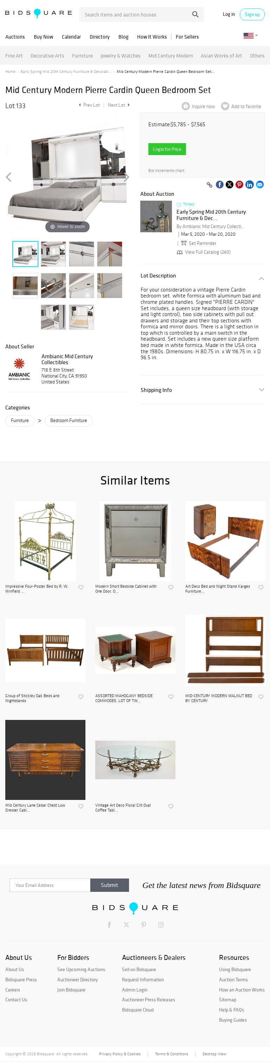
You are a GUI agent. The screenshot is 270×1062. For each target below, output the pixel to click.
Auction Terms (233, 979)
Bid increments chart (166, 170)
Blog (123, 36)
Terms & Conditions (171, 1053)
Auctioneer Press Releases (148, 999)
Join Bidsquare (71, 990)
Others (257, 55)
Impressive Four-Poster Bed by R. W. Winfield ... (36, 589)
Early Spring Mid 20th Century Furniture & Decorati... (66, 71)
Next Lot (119, 105)
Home (10, 71)
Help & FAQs (231, 1010)
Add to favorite (246, 106)
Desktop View (214, 1053)
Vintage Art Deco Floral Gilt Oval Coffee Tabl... (123, 808)
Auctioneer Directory (77, 979)
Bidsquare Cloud (138, 1010)
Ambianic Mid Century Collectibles (67, 359)
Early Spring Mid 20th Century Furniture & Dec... (211, 215)
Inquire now (203, 106)
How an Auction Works (242, 990)
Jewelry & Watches (121, 55)
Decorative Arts (47, 55)
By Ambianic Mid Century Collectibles (211, 226)
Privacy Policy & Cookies (120, 1053)
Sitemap (227, 999)
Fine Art (14, 55)
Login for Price (167, 149)
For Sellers (187, 36)
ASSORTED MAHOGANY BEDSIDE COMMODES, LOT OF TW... (124, 698)
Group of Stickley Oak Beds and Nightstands (32, 698)
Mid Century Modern (170, 55)
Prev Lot (88, 105)
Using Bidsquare (235, 969)
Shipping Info (156, 390)
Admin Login (134, 990)
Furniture (82, 55)
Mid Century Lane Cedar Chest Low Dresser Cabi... (35, 808)
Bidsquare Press (21, 979)
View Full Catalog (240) (203, 252)
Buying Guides (233, 1020)
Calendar (71, 36)
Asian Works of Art (221, 55)
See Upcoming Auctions (81, 969)
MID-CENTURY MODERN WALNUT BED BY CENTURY (218, 698)
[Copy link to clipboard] (209, 185)
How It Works (152, 36)
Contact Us (16, 999)
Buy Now (43, 36)
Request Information (143, 979)
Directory (100, 36)
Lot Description (158, 275)
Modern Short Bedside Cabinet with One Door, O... (125, 589)
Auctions (15, 36)
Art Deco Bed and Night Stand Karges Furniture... (217, 589)
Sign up (252, 14)
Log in (229, 14)
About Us (14, 969)
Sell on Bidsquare (139, 969)
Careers (12, 990)
